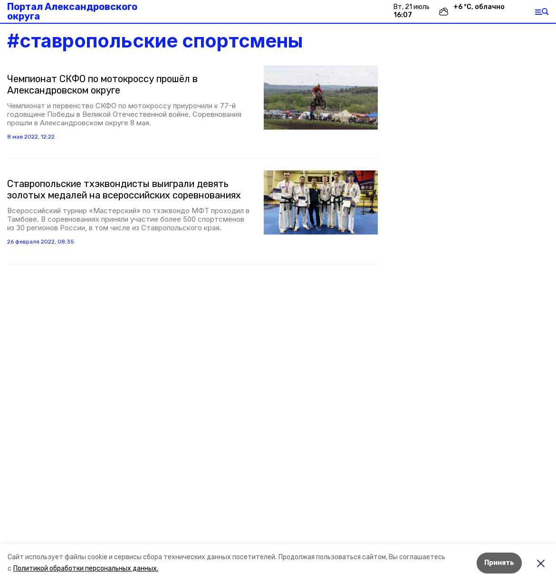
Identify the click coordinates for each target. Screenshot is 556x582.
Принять (499, 563)
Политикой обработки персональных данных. (85, 568)
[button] (321, 98)
